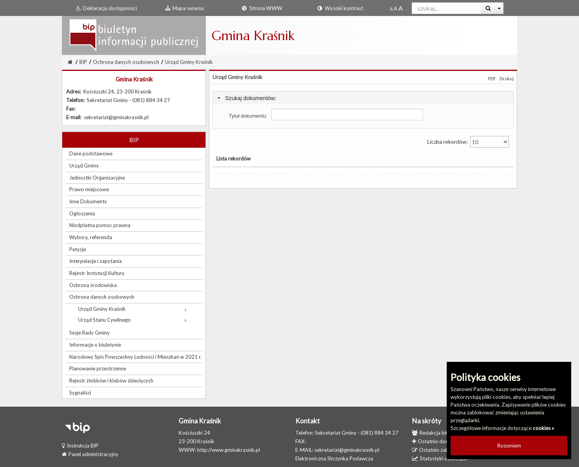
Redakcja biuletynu (437, 433)
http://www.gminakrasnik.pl (228, 450)
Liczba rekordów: (468, 142)
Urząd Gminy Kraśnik (189, 62)
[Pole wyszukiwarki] (446, 8)
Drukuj (507, 78)
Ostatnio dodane (434, 441)
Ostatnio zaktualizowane (443, 450)
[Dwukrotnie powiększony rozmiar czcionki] (400, 8)
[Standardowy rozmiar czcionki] (391, 8)
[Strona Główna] (70, 62)
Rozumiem (509, 445)
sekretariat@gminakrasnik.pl (346, 450)
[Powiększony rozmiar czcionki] (395, 8)
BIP (83, 62)
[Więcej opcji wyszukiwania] (499, 8)
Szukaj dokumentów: (250, 98)
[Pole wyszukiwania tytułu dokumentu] (347, 114)
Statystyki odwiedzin (440, 458)
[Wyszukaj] (488, 8)
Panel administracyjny (90, 454)
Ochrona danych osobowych (126, 62)
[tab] (363, 98)
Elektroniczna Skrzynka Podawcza (334, 458)
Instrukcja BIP (80, 445)
